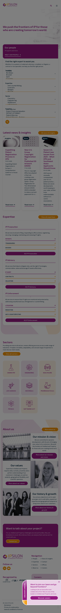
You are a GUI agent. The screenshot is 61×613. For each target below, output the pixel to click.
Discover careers (44, 598)
